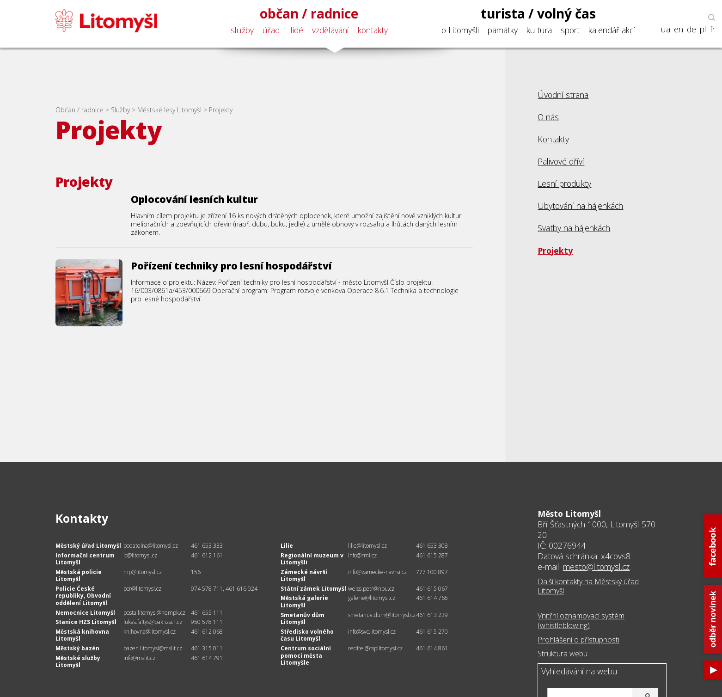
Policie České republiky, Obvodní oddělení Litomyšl (83, 596)
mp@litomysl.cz (142, 572)
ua (665, 29)
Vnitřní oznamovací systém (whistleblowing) (581, 620)
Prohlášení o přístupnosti (578, 640)
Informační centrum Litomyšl (85, 559)
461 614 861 (432, 648)
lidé (297, 30)
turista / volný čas (538, 13)
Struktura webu (562, 653)
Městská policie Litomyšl (78, 575)
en (678, 29)
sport (570, 30)
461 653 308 (432, 546)
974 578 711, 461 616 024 (224, 589)
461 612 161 (207, 555)
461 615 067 (432, 589)
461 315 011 (207, 648)
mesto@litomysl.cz (596, 566)
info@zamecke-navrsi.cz (377, 572)
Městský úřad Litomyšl (88, 546)
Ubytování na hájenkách (580, 205)
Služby (120, 109)
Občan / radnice (79, 109)
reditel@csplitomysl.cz (375, 648)
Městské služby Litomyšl (77, 661)
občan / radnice (309, 13)
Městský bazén (77, 648)
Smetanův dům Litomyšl (302, 618)
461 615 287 (432, 555)
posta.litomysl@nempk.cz (154, 613)
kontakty (373, 30)
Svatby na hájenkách (574, 227)
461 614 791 (207, 658)
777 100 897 (432, 572)
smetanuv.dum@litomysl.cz (382, 615)
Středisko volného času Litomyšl (307, 635)
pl (703, 29)
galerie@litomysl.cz (371, 598)
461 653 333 (207, 546)
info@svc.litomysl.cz (372, 632)
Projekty (221, 109)
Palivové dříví (561, 161)
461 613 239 (432, 615)
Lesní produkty (564, 183)
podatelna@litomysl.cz (150, 546)
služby (242, 30)
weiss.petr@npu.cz (371, 589)
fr (712, 29)
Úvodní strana (563, 94)
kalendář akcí (611, 30)
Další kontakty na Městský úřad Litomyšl (588, 586)
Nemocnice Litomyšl (85, 613)
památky (503, 30)
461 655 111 (207, 613)
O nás (548, 116)
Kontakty (553, 139)
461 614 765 (432, 598)
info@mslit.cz (139, 658)
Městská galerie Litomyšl (304, 601)
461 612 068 (207, 632)
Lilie (287, 546)
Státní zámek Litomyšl (313, 589)
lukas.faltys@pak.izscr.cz (152, 622)
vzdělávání (330, 30)
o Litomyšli (460, 30)
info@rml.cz (362, 555)
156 (196, 572)
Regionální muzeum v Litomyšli (312, 559)
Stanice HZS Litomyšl (85, 622)
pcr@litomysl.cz (142, 589)
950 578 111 (207, 622)
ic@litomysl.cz (140, 555)
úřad (271, 30)
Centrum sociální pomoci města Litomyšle (306, 655)
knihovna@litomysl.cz (149, 632)
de (691, 29)
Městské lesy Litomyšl (169, 109)
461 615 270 (432, 632)
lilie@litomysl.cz (367, 546)
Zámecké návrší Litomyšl (304, 575)
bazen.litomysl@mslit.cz (152, 648)
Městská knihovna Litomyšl (82, 635)
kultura (539, 30)
